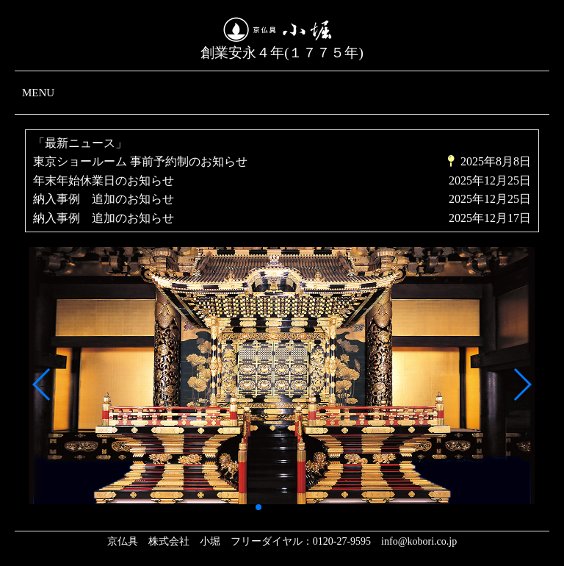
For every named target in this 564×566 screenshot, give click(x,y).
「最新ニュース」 (80, 143)
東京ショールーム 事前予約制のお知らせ (140, 161)
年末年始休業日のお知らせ (103, 180)
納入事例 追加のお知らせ (103, 199)
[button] (42, 384)
